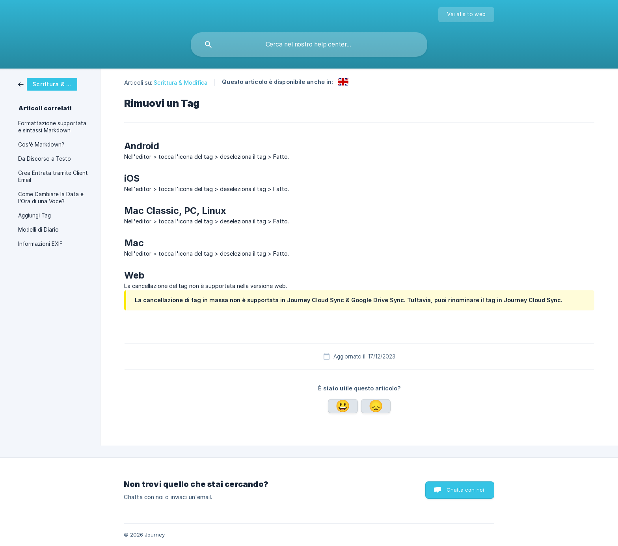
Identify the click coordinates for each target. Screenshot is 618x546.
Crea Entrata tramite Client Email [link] (53, 176)
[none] (466, 14)
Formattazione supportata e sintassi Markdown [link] (52, 127)
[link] (53, 84)
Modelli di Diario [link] (38, 230)
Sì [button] (342, 406)
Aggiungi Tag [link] (34, 215)
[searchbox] (309, 44)
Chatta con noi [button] (465, 490)
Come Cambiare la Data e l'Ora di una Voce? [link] (51, 197)
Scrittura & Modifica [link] (180, 82)
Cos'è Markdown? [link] (41, 144)
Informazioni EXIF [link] (40, 244)
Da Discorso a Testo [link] (44, 159)
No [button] (376, 406)
